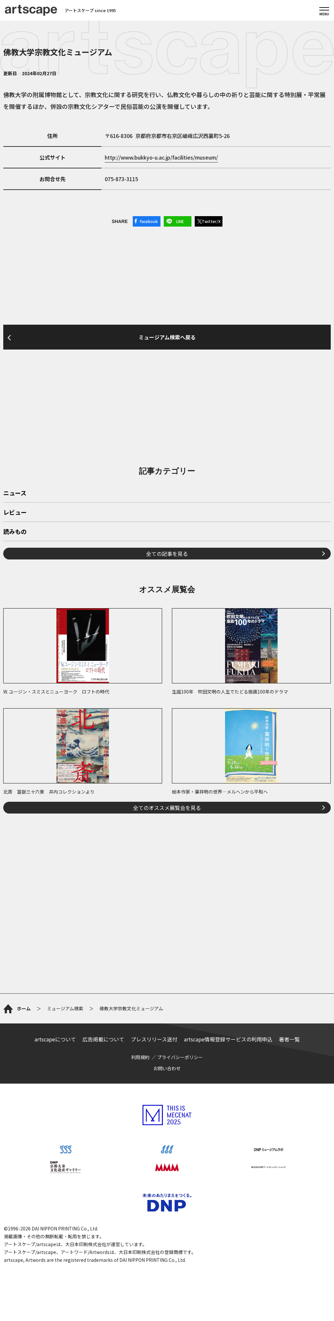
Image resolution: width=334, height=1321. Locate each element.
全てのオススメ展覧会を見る (167, 808)
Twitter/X (211, 221)
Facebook (149, 221)
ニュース (14, 493)
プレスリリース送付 (154, 1039)
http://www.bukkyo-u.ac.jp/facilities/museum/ (161, 157)
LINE (180, 221)
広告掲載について (103, 1039)
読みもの (15, 532)
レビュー (15, 512)
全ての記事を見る (167, 554)
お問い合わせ (167, 1068)
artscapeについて (55, 1039)
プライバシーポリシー (180, 1057)
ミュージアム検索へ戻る (167, 337)
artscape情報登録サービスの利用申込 (228, 1039)
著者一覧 (289, 1039)
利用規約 (140, 1057)
